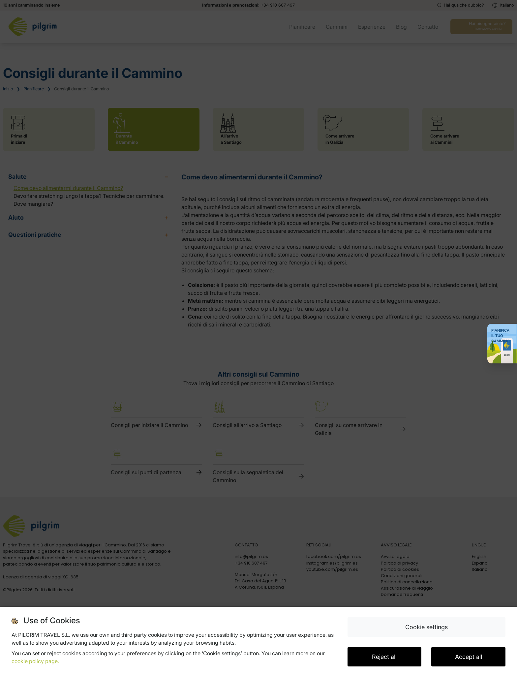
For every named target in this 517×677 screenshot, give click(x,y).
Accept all (468, 656)
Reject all (384, 656)
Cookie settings (426, 627)
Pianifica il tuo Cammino (500, 335)
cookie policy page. (35, 661)
